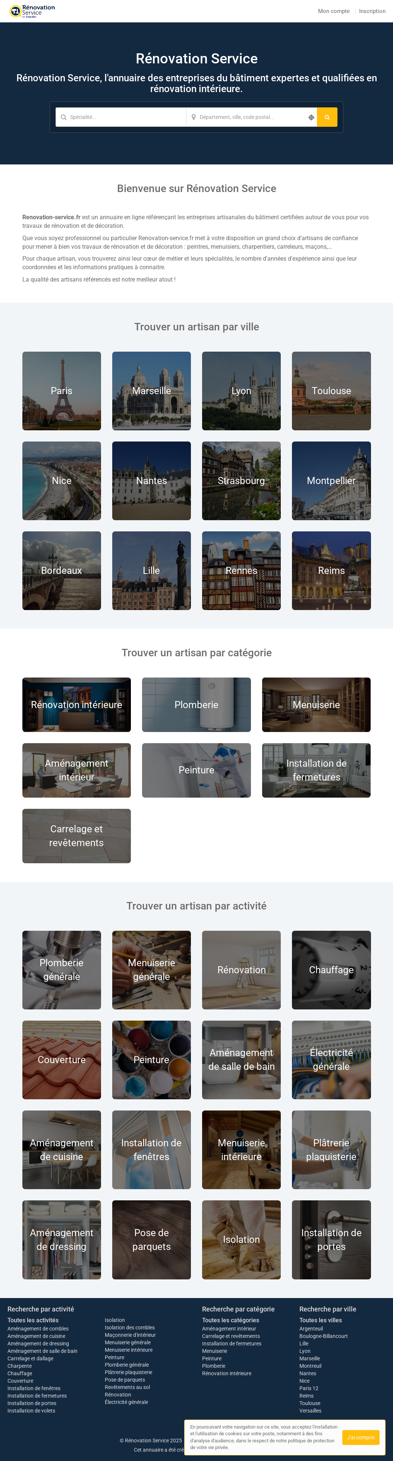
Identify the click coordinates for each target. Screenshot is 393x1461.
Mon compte (334, 11)
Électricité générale (126, 1402)
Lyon (305, 1351)
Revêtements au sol (127, 1387)
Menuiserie (214, 1351)
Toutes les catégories (230, 1320)
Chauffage (19, 1373)
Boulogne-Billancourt (323, 1336)
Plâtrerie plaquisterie (128, 1372)
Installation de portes (31, 1403)
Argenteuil (311, 1329)
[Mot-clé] (121, 117)
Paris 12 (308, 1388)
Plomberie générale (127, 1365)
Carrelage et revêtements (231, 1336)
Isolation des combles (130, 1327)
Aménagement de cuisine (36, 1336)
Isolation (115, 1320)
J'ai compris (361, 1437)
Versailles (310, 1411)
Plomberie (213, 1366)
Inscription (372, 11)
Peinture (114, 1357)
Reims (306, 1396)
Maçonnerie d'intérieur (130, 1335)
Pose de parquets (125, 1380)
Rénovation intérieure (226, 1373)
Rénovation (118, 1395)
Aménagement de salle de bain (42, 1351)
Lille (303, 1344)
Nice (304, 1381)
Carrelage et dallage (30, 1358)
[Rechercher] (327, 117)
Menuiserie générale (128, 1342)
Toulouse (309, 1403)
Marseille (309, 1358)
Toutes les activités (33, 1320)
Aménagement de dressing (38, 1344)
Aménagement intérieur (229, 1329)
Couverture (20, 1381)
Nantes (307, 1373)
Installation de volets (31, 1411)
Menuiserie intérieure (129, 1350)
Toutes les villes (320, 1320)
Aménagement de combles (38, 1329)
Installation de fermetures (37, 1396)
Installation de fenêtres (33, 1388)
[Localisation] (251, 117)
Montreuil (310, 1366)
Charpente (19, 1366)
